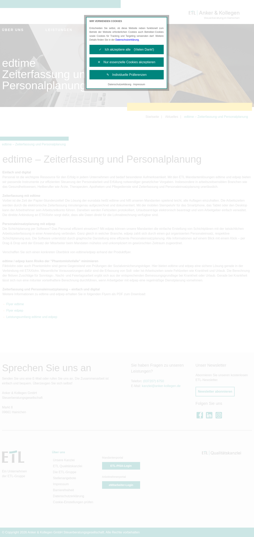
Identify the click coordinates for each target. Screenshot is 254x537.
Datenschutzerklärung (127, 39)
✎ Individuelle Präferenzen (126, 74)
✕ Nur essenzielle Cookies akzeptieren (126, 62)
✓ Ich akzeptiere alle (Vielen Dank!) (126, 49)
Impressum (139, 84)
